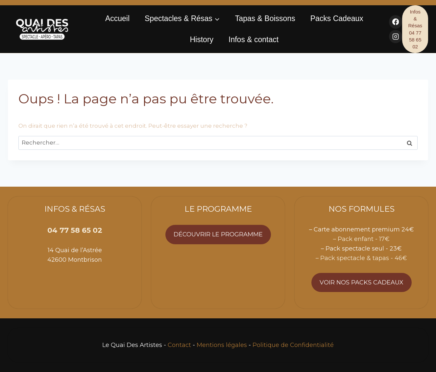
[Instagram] (395, 36)
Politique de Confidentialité (293, 345)
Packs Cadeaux (336, 18)
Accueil (117, 18)
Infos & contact (254, 39)
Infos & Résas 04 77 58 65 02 (415, 29)
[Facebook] (395, 22)
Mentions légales (222, 345)
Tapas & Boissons (265, 18)
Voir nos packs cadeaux (361, 282)
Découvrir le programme (218, 234)
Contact (179, 345)
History (201, 39)
